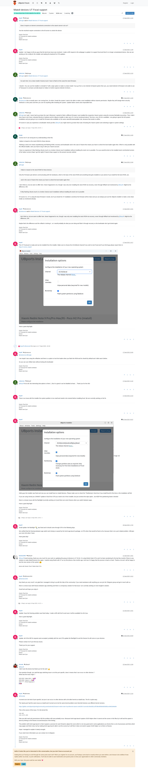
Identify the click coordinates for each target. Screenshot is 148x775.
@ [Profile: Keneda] (22, 696)
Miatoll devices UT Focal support (38, 20)
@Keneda (26, 693)
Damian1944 (22, 555)
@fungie (26, 18)
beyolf (20, 18)
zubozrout (22, 73)
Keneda (21, 664)
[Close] (133, 751)
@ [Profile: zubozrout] (22, 100)
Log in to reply (130, 13)
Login (23, 764)
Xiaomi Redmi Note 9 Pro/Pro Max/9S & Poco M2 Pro (27, 13)
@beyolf (28, 381)
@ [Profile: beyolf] (57, 122)
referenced (27, 346)
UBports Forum (23, 3)
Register (17, 764)
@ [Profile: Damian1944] (23, 579)
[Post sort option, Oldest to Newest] (122, 13)
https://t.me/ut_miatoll (25, 247)
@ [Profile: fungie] (21, 20)
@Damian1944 (27, 576)
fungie (20, 98)
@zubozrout (27, 98)
